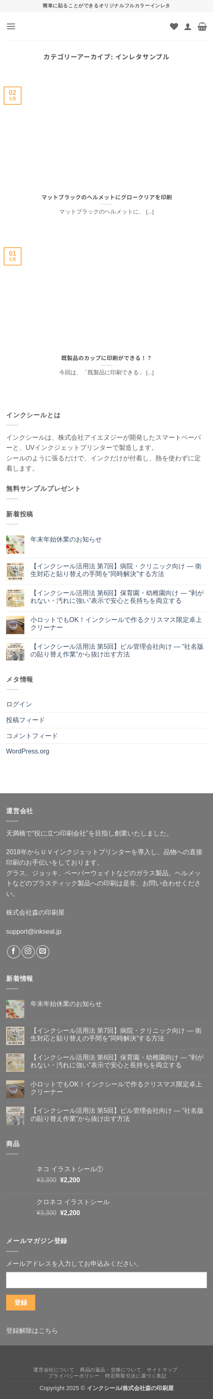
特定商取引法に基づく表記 (135, 1376)
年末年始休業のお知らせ (66, 539)
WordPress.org (27, 751)
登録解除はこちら (32, 1330)
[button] (11, 26)
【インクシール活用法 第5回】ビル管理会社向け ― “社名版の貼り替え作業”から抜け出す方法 (117, 650)
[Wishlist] (174, 26)
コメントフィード (32, 735)
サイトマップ (162, 1370)
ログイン (19, 704)
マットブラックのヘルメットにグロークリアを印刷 (106, 197)
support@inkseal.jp (33, 931)
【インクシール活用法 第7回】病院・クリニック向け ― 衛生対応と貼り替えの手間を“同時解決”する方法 (116, 570)
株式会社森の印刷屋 (35, 912)
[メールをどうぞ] (42, 952)
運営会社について (53, 1370)
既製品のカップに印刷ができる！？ (106, 358)
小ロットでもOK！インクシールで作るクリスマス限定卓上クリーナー (116, 623)
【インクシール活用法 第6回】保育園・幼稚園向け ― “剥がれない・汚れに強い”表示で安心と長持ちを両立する (117, 596)
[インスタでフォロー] (28, 952)
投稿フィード (25, 720)
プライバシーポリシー (73, 1376)
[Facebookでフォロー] (13, 952)
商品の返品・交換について (110, 1370)
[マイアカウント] (188, 26)
